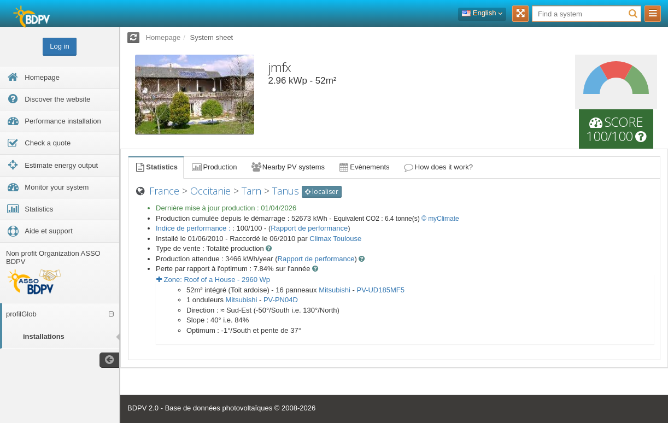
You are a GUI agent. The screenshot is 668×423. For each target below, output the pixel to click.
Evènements (364, 167)
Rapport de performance (309, 228)
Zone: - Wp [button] (213, 279)
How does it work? (438, 167)
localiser (321, 191)
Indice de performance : (194, 228)
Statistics (156, 167)
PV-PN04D (280, 300)
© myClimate (440, 218)
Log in (59, 46)
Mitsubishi (334, 290)
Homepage (163, 37)
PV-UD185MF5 (380, 290)
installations (44, 336)
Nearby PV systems (287, 167)
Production (214, 167)
